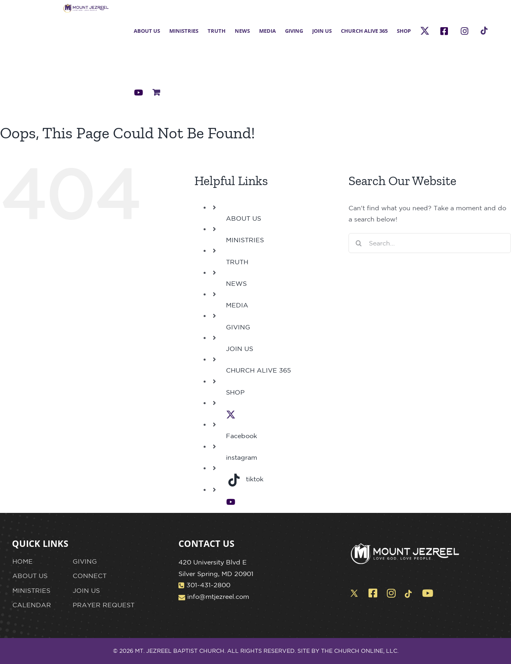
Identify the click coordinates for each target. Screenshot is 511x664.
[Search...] (430, 243)
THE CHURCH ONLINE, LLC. (359, 651)
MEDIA (237, 305)
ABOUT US (243, 218)
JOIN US (239, 348)
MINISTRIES (245, 239)
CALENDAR (31, 604)
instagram (241, 457)
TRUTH (237, 261)
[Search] (358, 243)
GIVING (238, 327)
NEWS (236, 283)
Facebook (241, 435)
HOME (22, 561)
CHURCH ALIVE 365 (258, 370)
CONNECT (90, 575)
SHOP (235, 392)
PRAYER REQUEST (104, 604)
